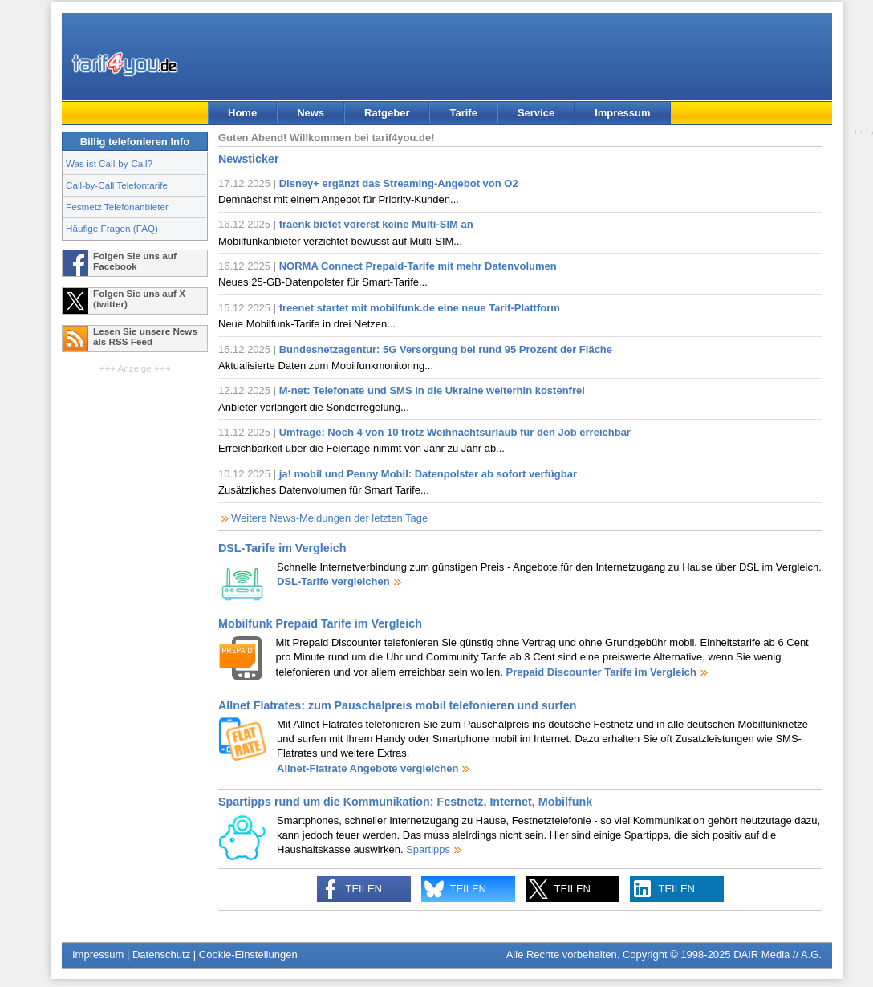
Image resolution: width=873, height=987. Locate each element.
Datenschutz (161, 954)
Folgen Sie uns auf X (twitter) (139, 298)
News (310, 113)
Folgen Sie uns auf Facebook (135, 260)
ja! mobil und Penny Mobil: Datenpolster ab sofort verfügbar (428, 474)
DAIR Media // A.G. (777, 954)
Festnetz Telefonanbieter (117, 206)
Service (536, 113)
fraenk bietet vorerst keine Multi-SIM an (376, 224)
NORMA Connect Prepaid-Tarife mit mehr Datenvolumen (418, 266)
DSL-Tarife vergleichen (333, 581)
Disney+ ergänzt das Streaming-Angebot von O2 (398, 183)
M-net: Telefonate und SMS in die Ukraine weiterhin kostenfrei (432, 390)
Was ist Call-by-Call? (109, 163)
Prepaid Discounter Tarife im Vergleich (601, 672)
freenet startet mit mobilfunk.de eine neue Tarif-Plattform (419, 308)
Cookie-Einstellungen (248, 954)
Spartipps (428, 849)
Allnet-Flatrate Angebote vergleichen (367, 768)
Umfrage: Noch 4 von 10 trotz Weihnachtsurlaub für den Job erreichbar (455, 432)
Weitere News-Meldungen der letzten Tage (329, 518)
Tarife (463, 113)
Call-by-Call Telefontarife (117, 185)
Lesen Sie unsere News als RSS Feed (145, 336)
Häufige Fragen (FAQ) (112, 228)
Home (242, 113)
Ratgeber (386, 113)
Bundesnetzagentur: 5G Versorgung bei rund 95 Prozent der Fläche (445, 349)
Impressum (622, 113)
